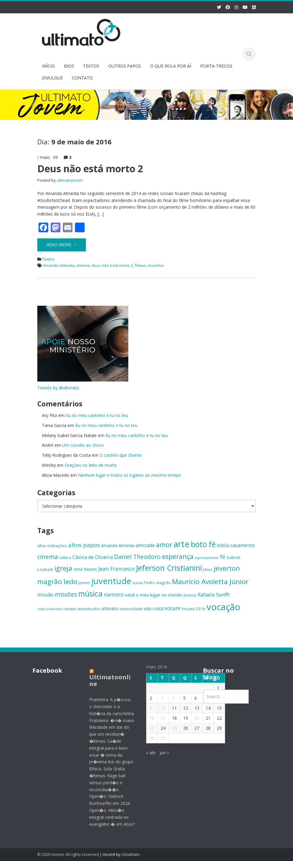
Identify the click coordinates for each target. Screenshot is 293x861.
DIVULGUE (52, 78)
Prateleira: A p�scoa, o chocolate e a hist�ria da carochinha (108, 706)
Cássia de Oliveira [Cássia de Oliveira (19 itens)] (92, 557)
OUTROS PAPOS (124, 66)
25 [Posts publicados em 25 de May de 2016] (171, 728)
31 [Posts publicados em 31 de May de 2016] (159, 738)
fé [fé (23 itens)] (222, 556)
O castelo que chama (120, 455)
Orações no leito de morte (91, 465)
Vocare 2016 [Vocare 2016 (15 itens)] (193, 608)
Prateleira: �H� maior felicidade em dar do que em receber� (108, 727)
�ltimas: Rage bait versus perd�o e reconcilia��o (104, 782)
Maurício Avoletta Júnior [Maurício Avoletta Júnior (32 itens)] (210, 581)
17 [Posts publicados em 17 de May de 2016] (159, 718)
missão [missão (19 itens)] (45, 594)
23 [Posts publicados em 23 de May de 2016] (148, 728)
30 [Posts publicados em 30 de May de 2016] (148, 738)
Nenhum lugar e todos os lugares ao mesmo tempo (129, 475)
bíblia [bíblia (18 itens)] (223, 545)
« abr (148, 752)
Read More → (61, 244)
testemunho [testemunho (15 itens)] (89, 608)
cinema (82, 265)
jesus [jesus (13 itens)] (208, 569)
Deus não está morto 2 (90, 168)
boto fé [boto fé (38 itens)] (203, 544)
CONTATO (82, 78)
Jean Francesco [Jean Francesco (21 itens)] (116, 568)
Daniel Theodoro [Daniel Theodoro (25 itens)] (137, 557)
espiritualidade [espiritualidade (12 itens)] (207, 558)
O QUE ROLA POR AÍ (170, 66)
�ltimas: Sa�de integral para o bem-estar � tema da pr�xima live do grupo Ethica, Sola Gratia (108, 755)
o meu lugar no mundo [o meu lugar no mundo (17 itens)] (159, 595)
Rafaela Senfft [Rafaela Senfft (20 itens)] (213, 594)
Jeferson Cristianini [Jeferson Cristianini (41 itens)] (169, 568)
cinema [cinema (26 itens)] (47, 557)
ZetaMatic (131, 854)
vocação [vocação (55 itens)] (223, 607)
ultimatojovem (70, 180)
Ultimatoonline (107, 680)
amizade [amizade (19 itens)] (145, 545)
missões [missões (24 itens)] (66, 594)
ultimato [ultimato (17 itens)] (109, 608)
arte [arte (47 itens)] (181, 544)
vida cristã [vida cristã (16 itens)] (153, 608)
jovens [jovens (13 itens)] (84, 582)
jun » (161, 752)
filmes (140, 265)
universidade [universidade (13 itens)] (131, 608)
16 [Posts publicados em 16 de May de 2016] (148, 718)
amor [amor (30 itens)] (164, 544)
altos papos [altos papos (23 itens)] (84, 545)
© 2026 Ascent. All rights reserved (68, 854)
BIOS (69, 66)
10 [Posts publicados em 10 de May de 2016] (159, 708)
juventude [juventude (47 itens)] (111, 581)
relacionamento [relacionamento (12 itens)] (50, 609)
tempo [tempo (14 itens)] (70, 608)
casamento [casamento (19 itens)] (242, 545)
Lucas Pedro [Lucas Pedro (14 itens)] (144, 582)
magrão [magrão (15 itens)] (163, 582)
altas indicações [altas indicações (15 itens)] (52, 545)
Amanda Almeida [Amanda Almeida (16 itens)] (117, 545)
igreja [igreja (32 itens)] (63, 568)
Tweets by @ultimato (58, 388)
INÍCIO (48, 66)
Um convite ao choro (83, 445)
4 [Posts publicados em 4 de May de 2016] (170, 698)
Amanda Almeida (58, 265)
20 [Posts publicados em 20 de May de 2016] (193, 718)
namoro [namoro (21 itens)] (113, 594)
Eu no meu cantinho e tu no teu (97, 415)
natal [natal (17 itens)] (130, 595)
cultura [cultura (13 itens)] (65, 557)
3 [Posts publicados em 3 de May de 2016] (158, 698)
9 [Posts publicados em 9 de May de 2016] (147, 708)
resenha (155, 265)
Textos (48, 259)
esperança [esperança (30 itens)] (178, 556)
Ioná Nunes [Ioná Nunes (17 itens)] (85, 569)
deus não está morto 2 (112, 265)
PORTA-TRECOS (216, 66)
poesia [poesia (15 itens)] (190, 595)
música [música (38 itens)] (90, 594)
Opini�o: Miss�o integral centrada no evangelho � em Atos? (109, 817)
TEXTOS (91, 66)
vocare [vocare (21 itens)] (172, 608)
